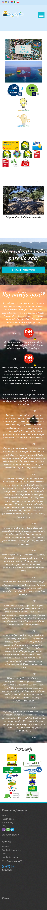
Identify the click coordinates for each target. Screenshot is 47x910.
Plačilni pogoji (8, 819)
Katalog (5, 846)
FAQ (4, 826)
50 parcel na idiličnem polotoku (23, 217)
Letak (4, 853)
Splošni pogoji (8, 822)
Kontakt (5, 815)
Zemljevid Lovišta (10, 857)
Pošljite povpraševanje (23, 269)
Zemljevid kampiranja (12, 850)
